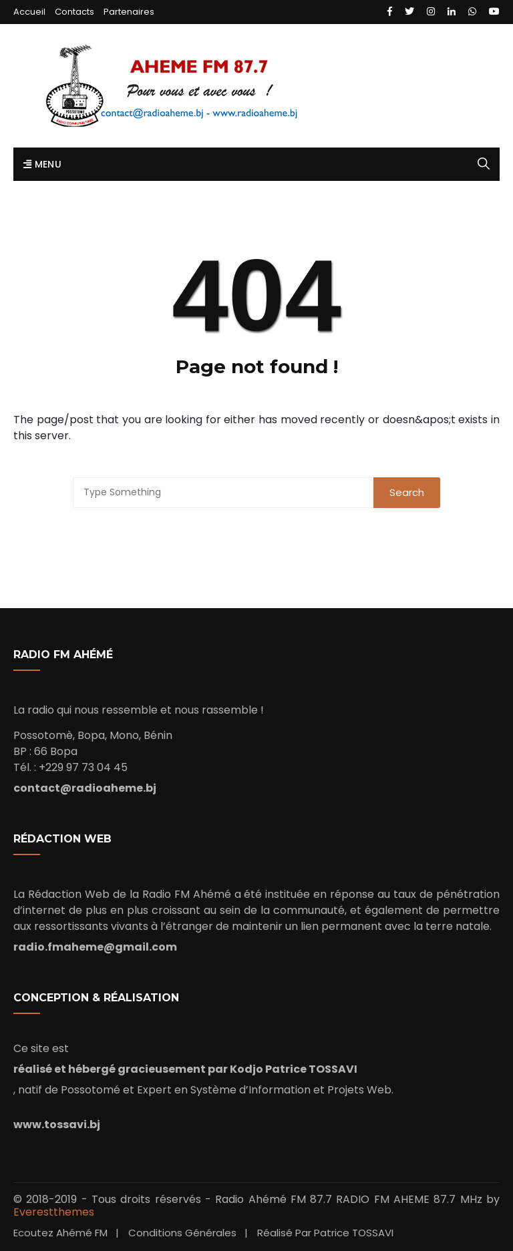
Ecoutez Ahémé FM (60, 1233)
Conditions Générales (182, 1233)
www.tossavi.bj (56, 1124)
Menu (42, 164)
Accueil (29, 11)
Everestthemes (53, 1212)
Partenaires (129, 11)
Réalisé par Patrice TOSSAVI (325, 1233)
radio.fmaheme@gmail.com (95, 947)
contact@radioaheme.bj (84, 788)
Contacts (74, 11)
